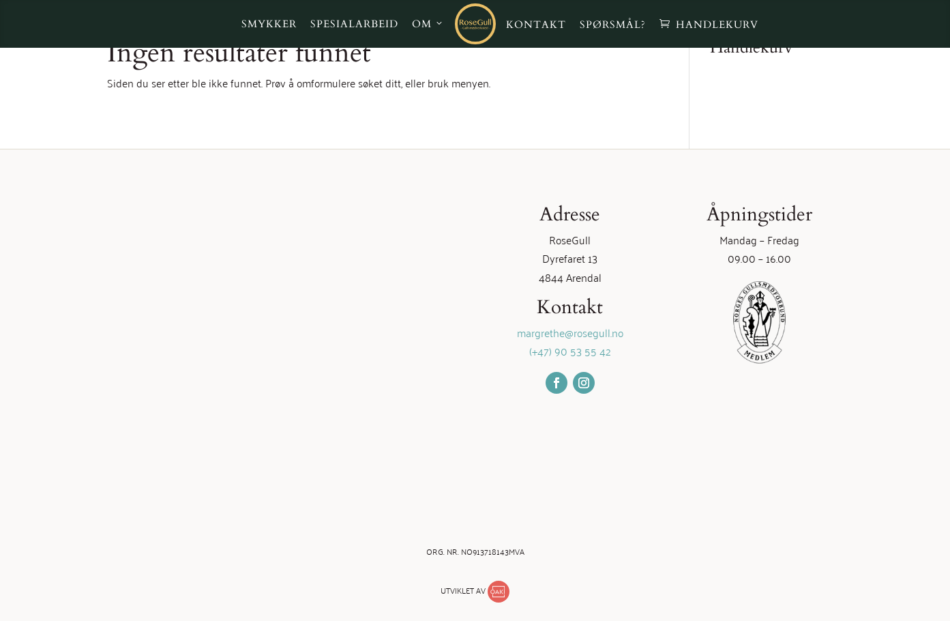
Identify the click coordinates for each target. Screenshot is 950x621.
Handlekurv (717, 24)
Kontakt (536, 24)
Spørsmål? (613, 24)
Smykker (269, 24)
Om (422, 24)
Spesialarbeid (354, 24)
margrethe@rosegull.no (570, 332)
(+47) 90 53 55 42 (570, 350)
